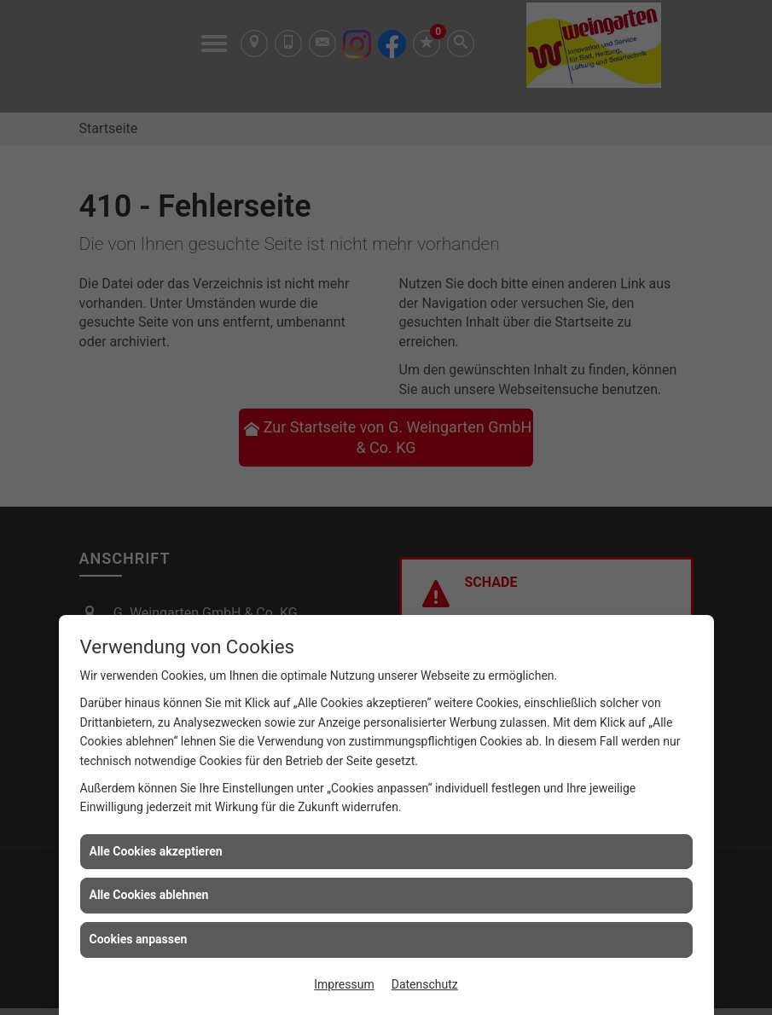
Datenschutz (425, 984)
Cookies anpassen (139, 939)
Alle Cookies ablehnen (149, 895)
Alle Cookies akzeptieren (156, 851)
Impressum (344, 984)
